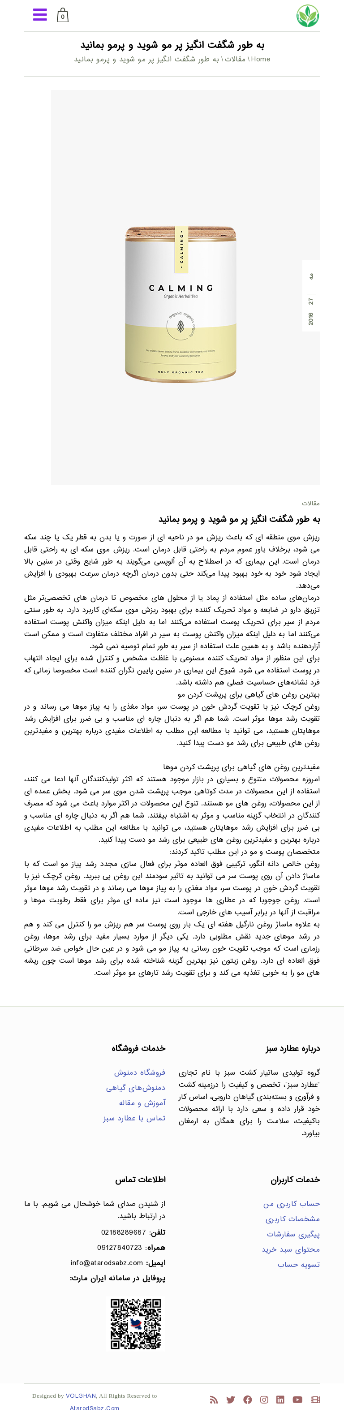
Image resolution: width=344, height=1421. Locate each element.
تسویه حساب (299, 1265)
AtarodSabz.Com (95, 1408)
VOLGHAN (81, 1396)
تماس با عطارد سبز (134, 1118)
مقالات (235, 59)
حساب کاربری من (291, 1204)
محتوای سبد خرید (291, 1250)
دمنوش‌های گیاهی (135, 1088)
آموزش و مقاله (142, 1103)
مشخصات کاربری (293, 1219)
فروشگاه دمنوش (140, 1073)
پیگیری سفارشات (293, 1234)
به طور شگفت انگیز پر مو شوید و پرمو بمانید (239, 520)
